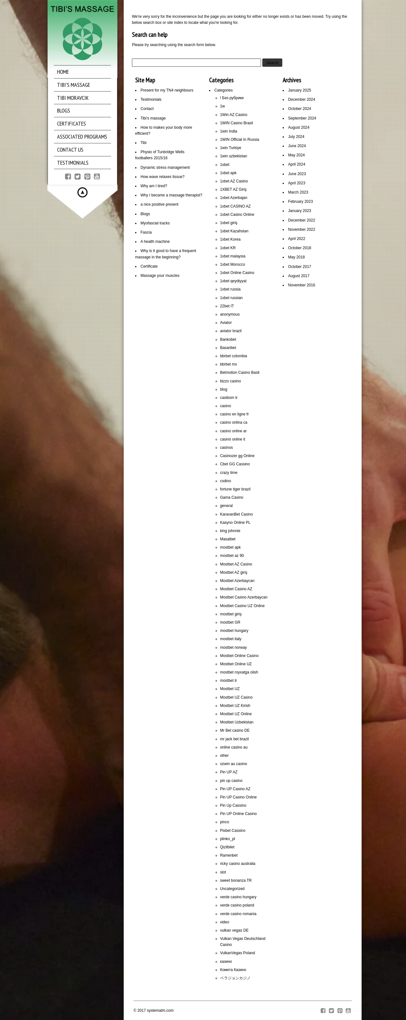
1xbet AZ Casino (234, 181)
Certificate (149, 266)
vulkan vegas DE (234, 930)
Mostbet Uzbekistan (236, 722)
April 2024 (296, 164)
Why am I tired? (154, 186)
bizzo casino (230, 381)
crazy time (229, 472)
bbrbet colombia (233, 356)
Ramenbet (229, 855)
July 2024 (296, 136)
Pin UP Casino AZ (235, 789)
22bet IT (227, 306)
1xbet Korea (230, 239)
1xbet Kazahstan (234, 231)
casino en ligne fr (234, 414)
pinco (224, 822)
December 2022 (301, 220)
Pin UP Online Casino (238, 813)
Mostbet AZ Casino (236, 564)
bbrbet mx (228, 364)
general (226, 505)
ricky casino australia (237, 863)
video (224, 922)
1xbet (224, 164)
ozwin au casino (233, 764)
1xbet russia (230, 289)
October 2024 (299, 108)
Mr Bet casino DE (235, 730)
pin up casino (231, 780)
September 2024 (302, 118)
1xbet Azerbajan (233, 197)
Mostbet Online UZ (236, 664)
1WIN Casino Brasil (236, 123)
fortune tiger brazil (235, 489)
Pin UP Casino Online (238, 797)
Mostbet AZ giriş (233, 572)
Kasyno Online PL (235, 522)
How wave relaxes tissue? (163, 177)
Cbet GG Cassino (235, 464)
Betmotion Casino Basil (239, 372)
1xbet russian (231, 298)
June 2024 (297, 146)
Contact (147, 108)
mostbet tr (228, 680)
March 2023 (298, 192)
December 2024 (301, 99)
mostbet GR (230, 622)
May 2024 (296, 155)
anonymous (230, 314)
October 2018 (299, 248)
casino (225, 406)
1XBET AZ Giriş (233, 189)
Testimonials (151, 99)
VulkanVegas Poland (237, 953)
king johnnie (230, 531)
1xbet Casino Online (237, 214)
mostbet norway (233, 647)
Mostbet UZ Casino (236, 697)
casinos (226, 447)
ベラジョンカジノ (235, 978)
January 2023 (299, 211)
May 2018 (296, 257)
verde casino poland (237, 905)
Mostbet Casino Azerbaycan (243, 597)
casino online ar (233, 431)
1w (222, 106)
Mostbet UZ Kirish (235, 705)
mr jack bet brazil (234, 739)
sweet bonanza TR (236, 880)
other (224, 755)
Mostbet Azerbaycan (237, 580)
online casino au (234, 747)
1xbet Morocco (232, 264)
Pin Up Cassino (233, 805)
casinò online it (232, 439)
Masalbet (228, 539)
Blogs (145, 214)
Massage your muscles (160, 275)
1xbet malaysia (233, 256)
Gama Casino (231, 497)
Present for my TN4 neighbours (167, 90)
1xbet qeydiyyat (233, 281)
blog (223, 389)
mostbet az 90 (232, 555)
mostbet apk (230, 547)
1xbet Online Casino (237, 272)
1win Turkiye (230, 148)
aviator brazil (231, 331)
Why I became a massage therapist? (171, 195)
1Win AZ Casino (233, 115)
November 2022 (301, 229)
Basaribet (228, 348)
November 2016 (301, 285)
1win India (228, 131)
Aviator (226, 322)
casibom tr (229, 397)
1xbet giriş (229, 223)
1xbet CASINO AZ (235, 206)
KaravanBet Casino (236, 514)
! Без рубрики (232, 98)
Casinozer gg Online (237, 456)
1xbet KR (228, 248)
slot (223, 872)
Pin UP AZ (229, 772)
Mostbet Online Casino (239, 656)
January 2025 (299, 90)
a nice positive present (159, 204)
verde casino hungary (238, 897)
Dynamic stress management (165, 167)
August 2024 (298, 127)
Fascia (146, 232)
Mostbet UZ (230, 689)
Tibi (144, 142)
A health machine (155, 241)
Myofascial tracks (155, 223)
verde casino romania (238, 914)
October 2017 (299, 266)
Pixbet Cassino (233, 830)
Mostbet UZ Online (236, 714)
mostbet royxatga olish (239, 672)
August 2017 (298, 276)
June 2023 (297, 174)
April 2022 (296, 238)
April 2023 (296, 183)
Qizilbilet (227, 847)
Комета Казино (233, 970)
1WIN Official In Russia (239, 139)
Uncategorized (232, 889)
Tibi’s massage (153, 118)
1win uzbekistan (233, 156)
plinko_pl (227, 839)
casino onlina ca (233, 422)
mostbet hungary (234, 630)
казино (226, 961)
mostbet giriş (231, 614)
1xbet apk (228, 173)
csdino (225, 481)
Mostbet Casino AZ (236, 589)
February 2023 (300, 201)
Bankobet (228, 339)
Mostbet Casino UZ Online (242, 606)
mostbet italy (230, 639)
